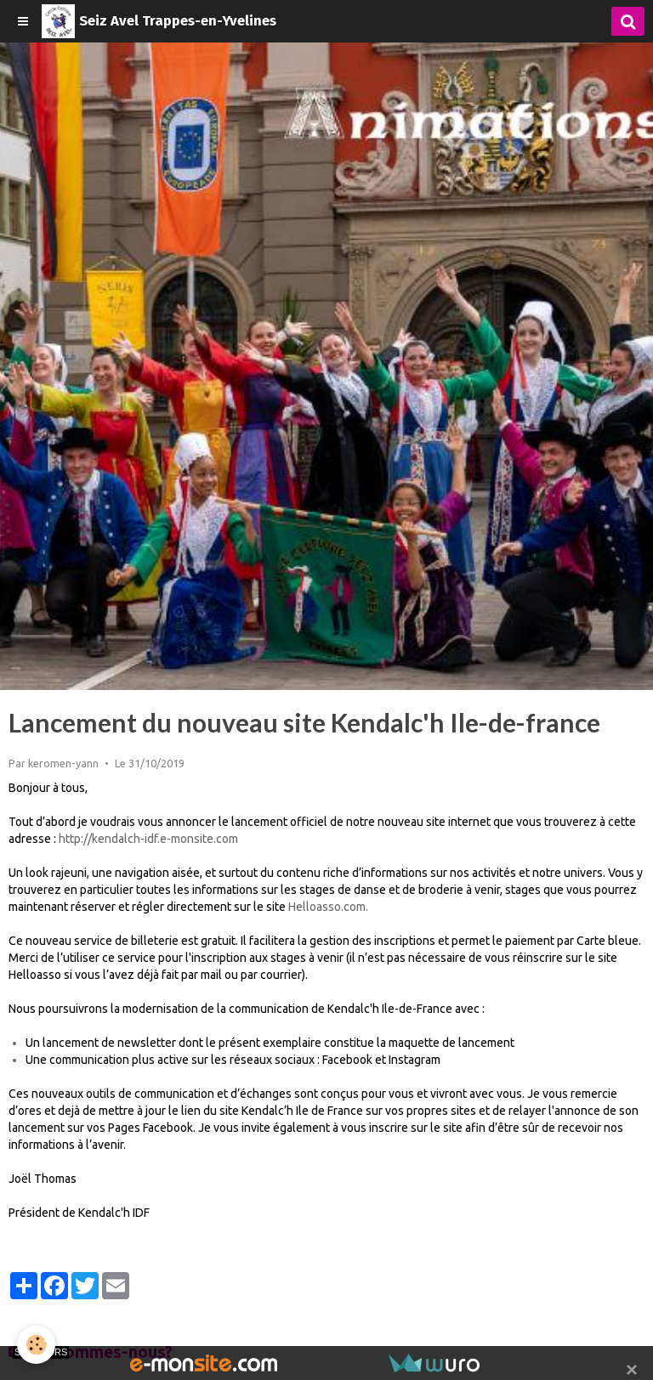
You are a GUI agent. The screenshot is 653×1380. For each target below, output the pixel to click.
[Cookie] (36, 1345)
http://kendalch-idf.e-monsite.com (148, 839)
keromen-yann (63, 763)
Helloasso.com (327, 906)
